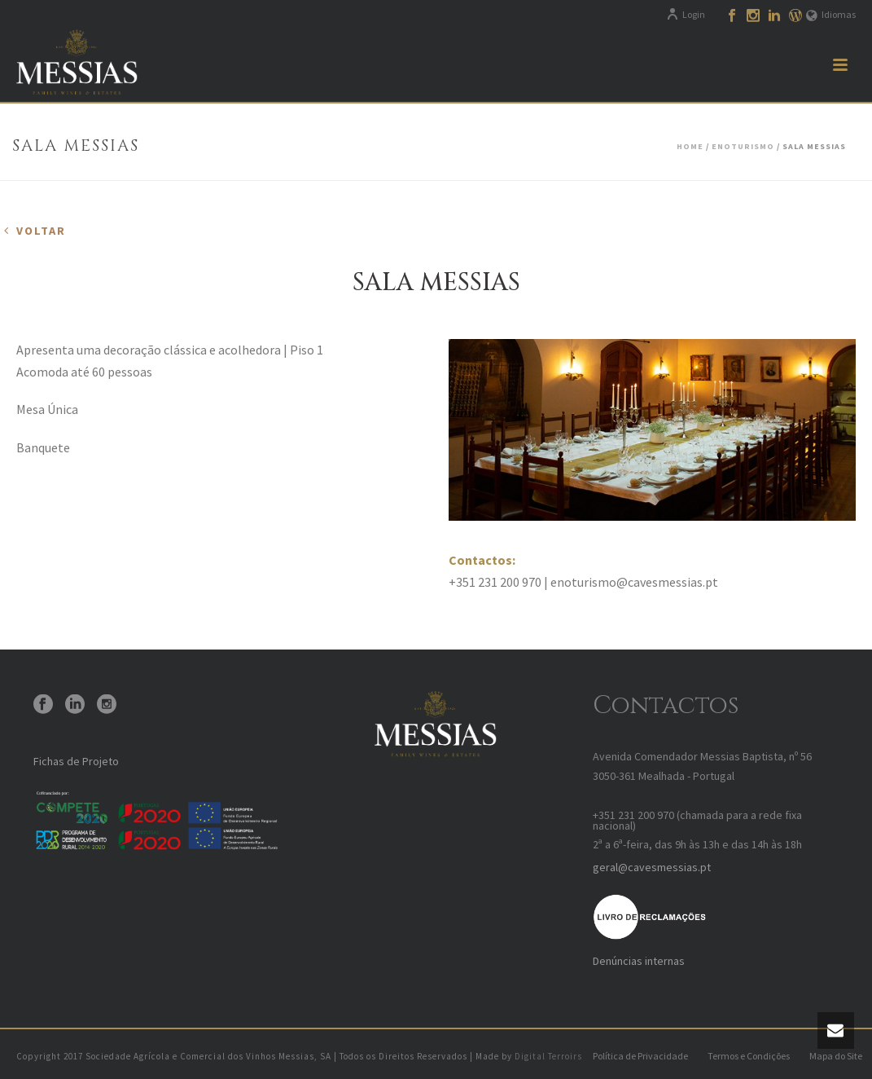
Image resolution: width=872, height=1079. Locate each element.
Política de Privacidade (640, 1056)
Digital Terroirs (548, 1056)
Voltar (41, 230)
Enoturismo (743, 146)
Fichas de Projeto (76, 761)
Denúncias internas (639, 960)
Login (685, 14)
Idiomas (831, 14)
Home (690, 146)
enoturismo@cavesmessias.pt (634, 582)
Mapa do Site (835, 1056)
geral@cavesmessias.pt (652, 867)
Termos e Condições (749, 1056)
